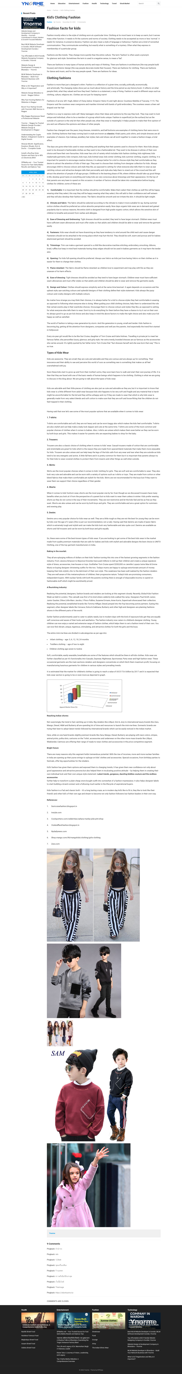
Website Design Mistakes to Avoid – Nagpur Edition (32, 94)
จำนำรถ (58, 1249)
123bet (58, 1260)
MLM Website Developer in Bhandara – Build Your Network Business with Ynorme (31, 77)
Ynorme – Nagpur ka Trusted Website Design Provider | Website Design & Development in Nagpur (32, 126)
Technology (132, 1310)
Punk (94, 1336)
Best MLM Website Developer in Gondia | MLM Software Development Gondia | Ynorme (32, 47)
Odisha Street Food (28, 1348)
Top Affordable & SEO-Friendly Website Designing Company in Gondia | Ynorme (33, 58)
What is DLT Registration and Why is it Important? (32, 87)
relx (56, 1254)
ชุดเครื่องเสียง (61, 1265)
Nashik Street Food (28, 1332)
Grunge (95, 1340)
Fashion (55, 10)
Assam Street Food (28, 1344)
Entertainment (63, 1310)
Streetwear (96, 1332)
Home (49, 10)
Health (24, 1310)
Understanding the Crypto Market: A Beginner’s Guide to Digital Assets (32, 137)
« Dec (23, 197)
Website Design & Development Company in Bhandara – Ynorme (31, 67)
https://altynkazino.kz (64, 1293)
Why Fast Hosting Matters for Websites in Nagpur (32, 101)
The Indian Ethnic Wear (100, 1348)
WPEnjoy (100, 1370)
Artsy (94, 1344)
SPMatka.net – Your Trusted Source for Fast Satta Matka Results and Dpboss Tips (32, 164)
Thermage (59, 1287)
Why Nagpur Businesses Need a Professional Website (33, 117)
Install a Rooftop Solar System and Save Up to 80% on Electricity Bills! (32, 155)
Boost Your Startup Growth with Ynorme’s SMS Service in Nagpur (32, 109)
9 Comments (81, 22)
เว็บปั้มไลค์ (59, 1282)
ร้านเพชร (59, 1271)
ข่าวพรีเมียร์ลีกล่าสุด (63, 1276)
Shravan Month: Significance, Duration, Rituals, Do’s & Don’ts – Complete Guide (32, 146)
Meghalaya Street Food (29, 1340)
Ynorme (58, 22)
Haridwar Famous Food (29, 1336)
